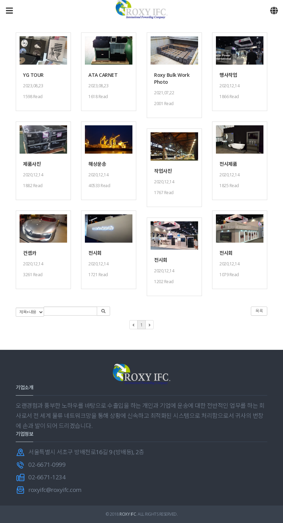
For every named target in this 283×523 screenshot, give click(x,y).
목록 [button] (259, 311)
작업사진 (163, 171)
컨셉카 (29, 253)
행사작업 (228, 75)
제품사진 (32, 164)
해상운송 (97, 164)
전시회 (95, 253)
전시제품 (228, 164)
